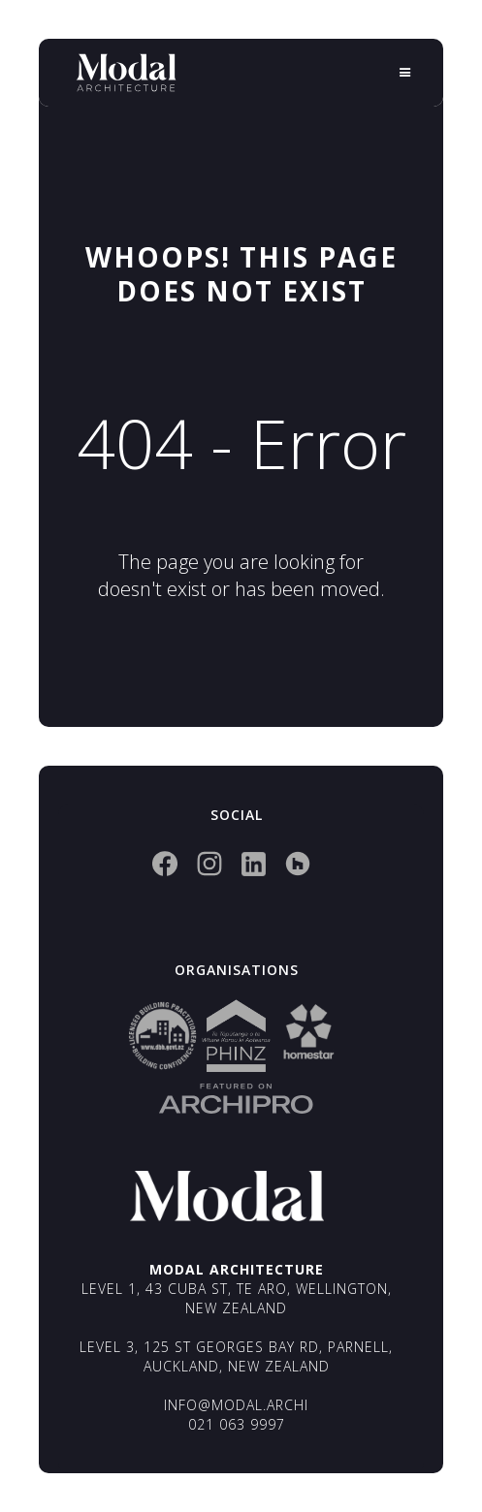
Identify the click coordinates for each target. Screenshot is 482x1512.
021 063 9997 (236, 1424)
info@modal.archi (236, 1405)
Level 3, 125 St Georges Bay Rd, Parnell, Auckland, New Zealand (236, 1356)
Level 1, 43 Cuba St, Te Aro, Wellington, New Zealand (236, 1298)
